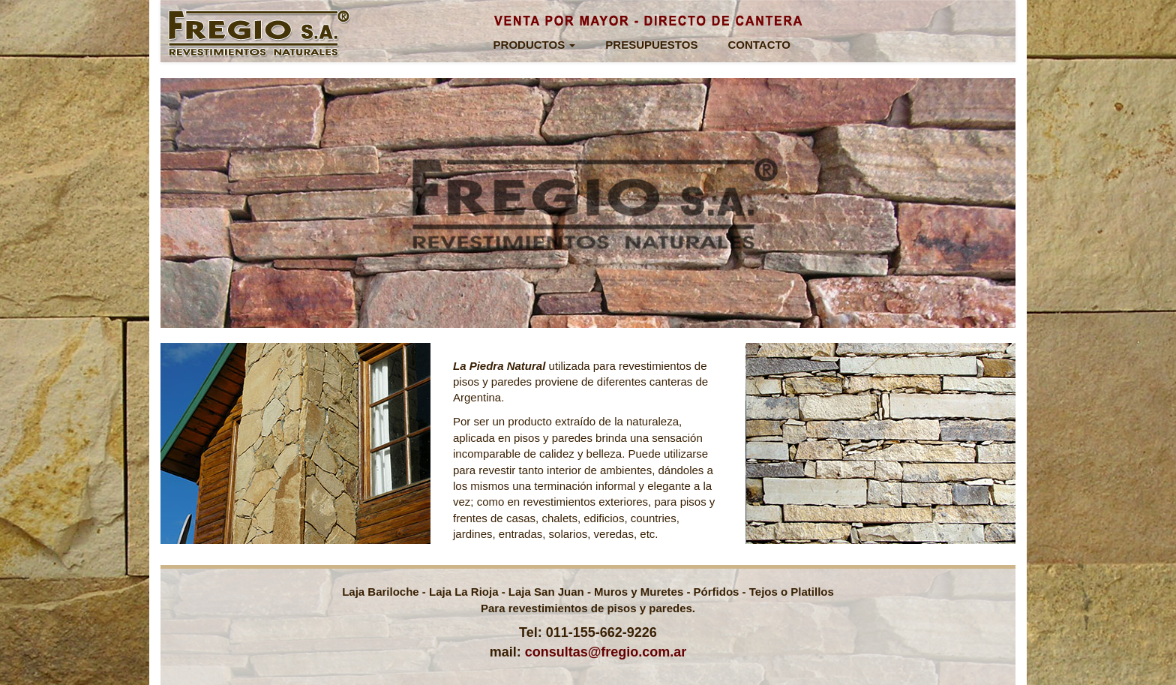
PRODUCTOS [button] (535, 44)
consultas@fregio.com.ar (606, 651)
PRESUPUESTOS (651, 44)
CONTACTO (759, 44)
